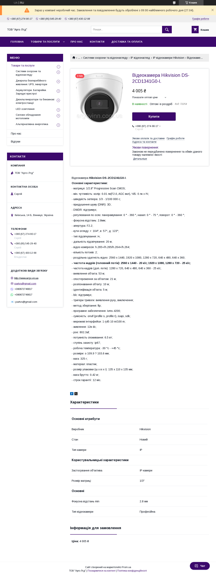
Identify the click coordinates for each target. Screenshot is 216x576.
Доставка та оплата (126, 41)
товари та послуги (45, 41)
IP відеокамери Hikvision (168, 57)
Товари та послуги (22, 65)
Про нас (77, 41)
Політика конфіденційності (132, 570)
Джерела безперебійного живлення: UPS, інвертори (31, 82)
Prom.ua (126, 567)
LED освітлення (25, 109)
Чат (200, 566)
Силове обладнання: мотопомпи (28, 116)
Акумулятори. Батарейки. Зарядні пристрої (31, 92)
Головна (17, 41)
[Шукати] (167, 29)
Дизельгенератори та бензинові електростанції (35, 101)
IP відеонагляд (140, 57)
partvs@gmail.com (25, 283)
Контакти (97, 41)
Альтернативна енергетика (32, 124)
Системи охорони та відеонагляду (105, 57)
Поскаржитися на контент (101, 570)
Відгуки (15, 141)
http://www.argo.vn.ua (26, 277)
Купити (154, 116)
